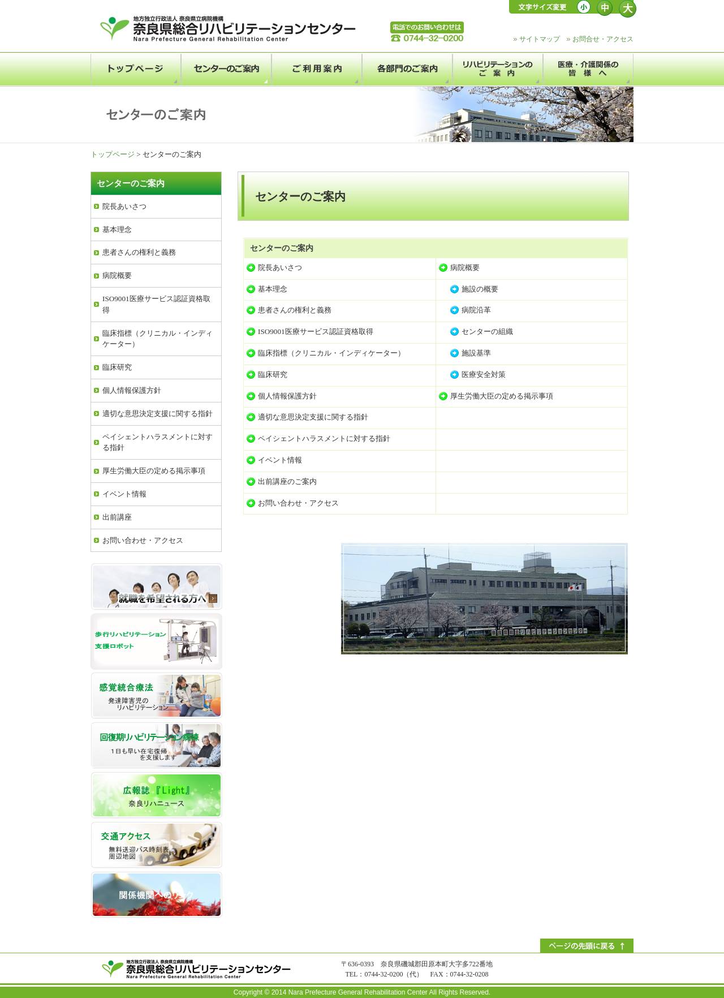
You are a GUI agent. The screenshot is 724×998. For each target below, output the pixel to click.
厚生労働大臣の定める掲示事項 (501, 396)
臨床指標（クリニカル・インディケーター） (331, 353)
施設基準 (476, 353)
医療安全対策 (484, 374)
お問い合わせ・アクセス (298, 503)
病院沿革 (476, 310)
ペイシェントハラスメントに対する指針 (324, 438)
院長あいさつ (280, 267)
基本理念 (272, 289)
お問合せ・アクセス (603, 39)
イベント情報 (280, 460)
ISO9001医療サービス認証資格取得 (315, 331)
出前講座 (117, 517)
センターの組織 (487, 331)
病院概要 (465, 267)
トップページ (112, 154)
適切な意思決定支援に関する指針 (313, 417)
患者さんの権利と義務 (294, 310)
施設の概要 (480, 289)
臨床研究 (272, 374)
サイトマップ (539, 39)
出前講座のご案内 (287, 481)
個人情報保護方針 (287, 396)
